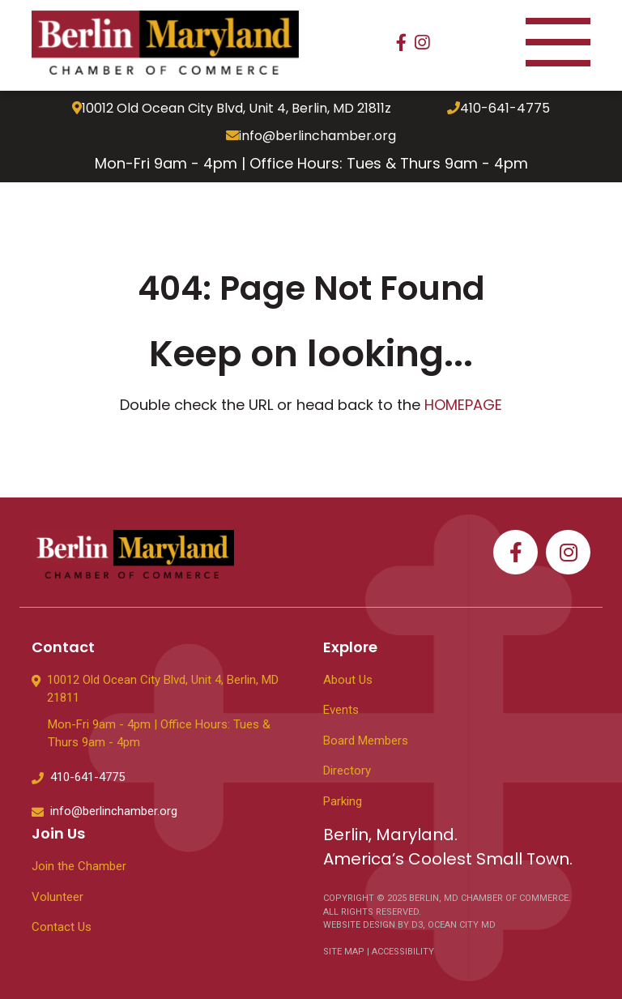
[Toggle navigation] (558, 42)
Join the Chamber (79, 866)
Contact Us (62, 927)
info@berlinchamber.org (311, 136)
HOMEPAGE (463, 405)
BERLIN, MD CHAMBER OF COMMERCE (489, 898)
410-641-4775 (498, 108)
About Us (348, 679)
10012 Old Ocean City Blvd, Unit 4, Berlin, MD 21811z (231, 108)
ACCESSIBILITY (403, 951)
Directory (347, 770)
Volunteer (57, 897)
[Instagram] (422, 42)
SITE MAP (343, 951)
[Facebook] (401, 42)
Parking (342, 801)
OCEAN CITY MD (462, 925)
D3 (416, 925)
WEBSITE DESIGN (360, 925)
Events (341, 709)
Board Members (365, 740)
